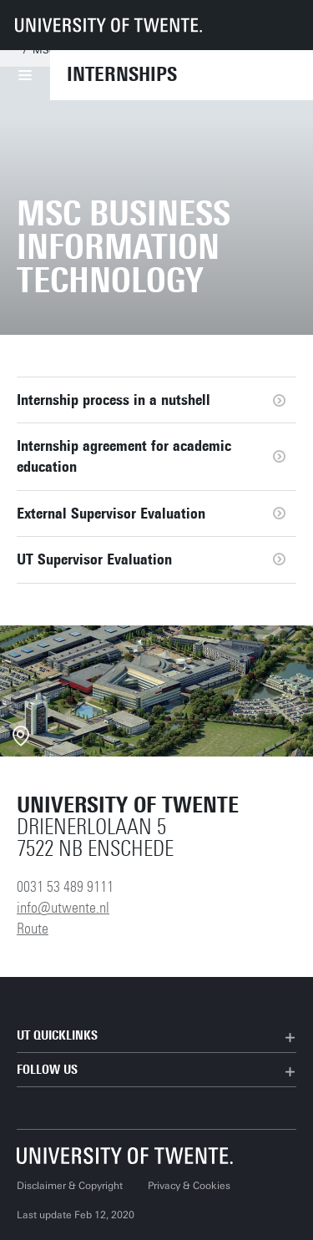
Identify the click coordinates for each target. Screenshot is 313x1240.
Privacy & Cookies (189, 1186)
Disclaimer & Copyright (70, 1186)
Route (32, 928)
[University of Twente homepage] (108, 25)
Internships (122, 74)
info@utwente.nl (63, 907)
